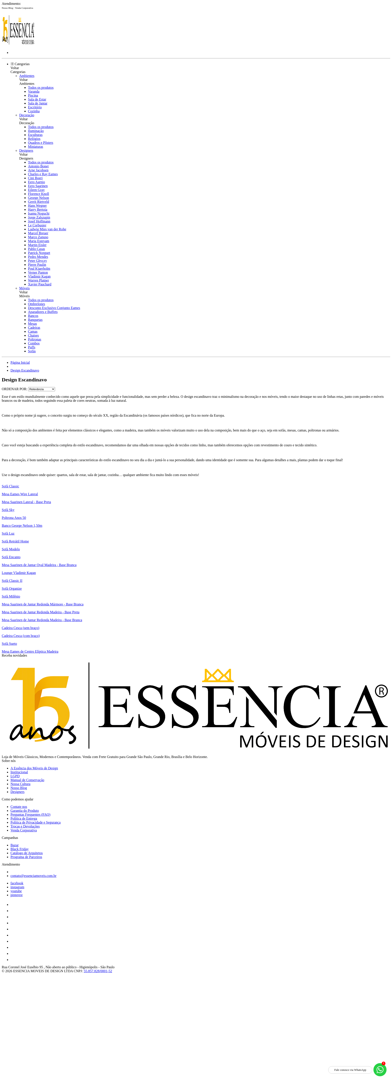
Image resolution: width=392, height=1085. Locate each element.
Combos (34, 343)
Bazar (14, 845)
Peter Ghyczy (37, 261)
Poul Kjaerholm (39, 268)
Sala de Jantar (37, 103)
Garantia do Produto (24, 810)
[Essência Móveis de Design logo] (18, 45)
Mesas (32, 323)
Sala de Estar (37, 99)
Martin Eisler (37, 245)
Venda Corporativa (24, 8)
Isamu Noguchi (38, 213)
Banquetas (35, 320)
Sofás (32, 351)
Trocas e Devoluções (25, 826)
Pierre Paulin (37, 264)
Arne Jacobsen (38, 170)
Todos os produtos (41, 87)
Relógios (34, 139)
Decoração (26, 115)
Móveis (24, 288)
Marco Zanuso (38, 237)
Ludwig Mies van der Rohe (47, 229)
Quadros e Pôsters (40, 142)
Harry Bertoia (37, 209)
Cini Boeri (35, 178)
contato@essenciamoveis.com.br (33, 876)
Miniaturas (35, 146)
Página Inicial (20, 362)
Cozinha (34, 111)
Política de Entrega (23, 818)
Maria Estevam (38, 241)
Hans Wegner (37, 205)
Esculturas (35, 135)
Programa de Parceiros (26, 857)
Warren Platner (38, 280)
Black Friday (19, 849)
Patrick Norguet (39, 253)
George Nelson (38, 198)
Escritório (35, 107)
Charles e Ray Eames (43, 174)
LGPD (15, 776)
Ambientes (26, 76)
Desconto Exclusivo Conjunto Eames (54, 308)
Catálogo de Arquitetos (26, 853)
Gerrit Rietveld (38, 201)
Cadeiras (34, 327)
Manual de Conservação (27, 780)
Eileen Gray (36, 190)
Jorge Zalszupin (39, 217)
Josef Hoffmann (39, 221)
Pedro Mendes (38, 257)
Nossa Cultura (20, 784)
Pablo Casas (36, 249)
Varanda (33, 91)
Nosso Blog (8, 8)
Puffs (31, 347)
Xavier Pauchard (39, 284)
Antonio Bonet (38, 166)
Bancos (33, 316)
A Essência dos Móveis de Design (34, 768)
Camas (33, 331)
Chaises (33, 335)
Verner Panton (38, 272)
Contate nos (18, 807)
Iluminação (36, 131)
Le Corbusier (37, 225)
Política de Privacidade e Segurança (35, 822)
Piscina (33, 95)
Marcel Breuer (38, 233)
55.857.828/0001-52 (98, 971)
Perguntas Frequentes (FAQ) (30, 814)
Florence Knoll (38, 194)
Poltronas (34, 339)
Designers (26, 150)
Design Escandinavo (24, 370)
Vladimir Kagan (39, 276)
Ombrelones (36, 304)
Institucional (19, 772)
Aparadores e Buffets (43, 312)
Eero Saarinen (38, 186)
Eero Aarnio (36, 182)
